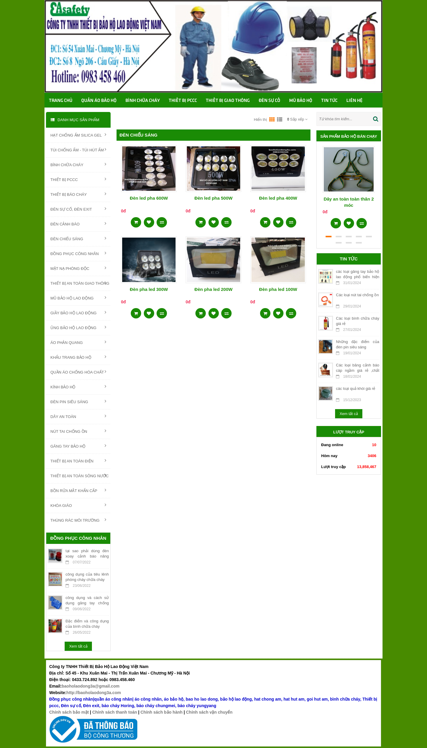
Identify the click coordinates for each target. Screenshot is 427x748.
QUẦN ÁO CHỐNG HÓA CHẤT (78, 371)
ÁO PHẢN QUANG (78, 342)
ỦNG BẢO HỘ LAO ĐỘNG (78, 327)
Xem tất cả (78, 646)
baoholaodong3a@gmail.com (91, 686)
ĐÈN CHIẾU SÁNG (78, 238)
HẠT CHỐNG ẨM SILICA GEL (78, 134)
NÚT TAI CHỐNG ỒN (78, 431)
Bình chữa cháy (142, 101)
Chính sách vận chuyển (209, 712)
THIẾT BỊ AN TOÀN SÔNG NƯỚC (79, 475)
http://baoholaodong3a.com (93, 692)
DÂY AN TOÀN (78, 416)
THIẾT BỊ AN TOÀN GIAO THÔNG (79, 283)
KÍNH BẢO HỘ (78, 386)
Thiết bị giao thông (228, 101)
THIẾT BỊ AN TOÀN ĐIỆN (78, 460)
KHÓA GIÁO (78, 505)
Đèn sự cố (269, 101)
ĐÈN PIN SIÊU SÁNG (78, 401)
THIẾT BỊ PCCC (78, 179)
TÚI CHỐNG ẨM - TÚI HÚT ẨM (78, 149)
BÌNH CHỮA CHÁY (78, 164)
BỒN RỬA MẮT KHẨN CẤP (78, 490)
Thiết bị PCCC (183, 101)
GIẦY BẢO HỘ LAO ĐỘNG (78, 312)
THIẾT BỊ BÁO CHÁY (78, 194)
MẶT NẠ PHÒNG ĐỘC (78, 268)
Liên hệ (354, 101)
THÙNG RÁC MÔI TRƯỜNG (78, 520)
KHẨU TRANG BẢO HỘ (78, 357)
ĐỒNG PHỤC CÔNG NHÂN (78, 253)
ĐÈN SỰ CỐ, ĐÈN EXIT (78, 209)
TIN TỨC (329, 101)
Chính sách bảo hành (162, 712)
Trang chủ (60, 101)
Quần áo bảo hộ (99, 101)
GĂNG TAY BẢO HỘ (78, 446)
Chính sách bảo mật (69, 712)
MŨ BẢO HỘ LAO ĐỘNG (78, 297)
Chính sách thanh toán (114, 712)
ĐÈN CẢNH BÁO (78, 223)
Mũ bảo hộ (300, 101)
